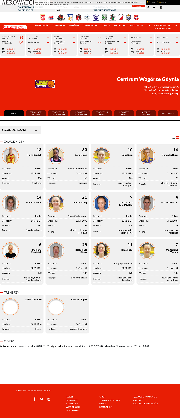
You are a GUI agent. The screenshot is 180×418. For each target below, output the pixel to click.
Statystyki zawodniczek (58, 113)
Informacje (168, 113)
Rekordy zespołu (124, 113)
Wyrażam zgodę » (138, 6)
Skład (14, 113)
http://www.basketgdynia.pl (165, 93)
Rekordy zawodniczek (80, 113)
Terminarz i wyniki (36, 113)
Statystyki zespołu (102, 113)
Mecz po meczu (146, 113)
